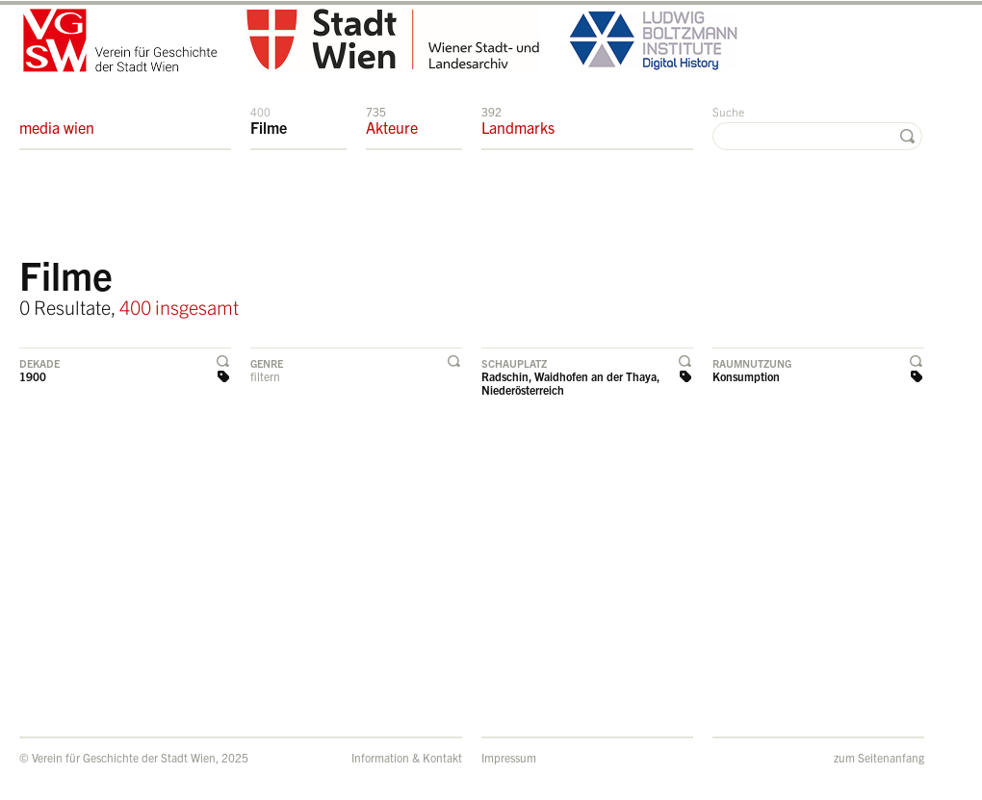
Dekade (39, 363)
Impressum (508, 757)
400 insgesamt (179, 307)
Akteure (392, 120)
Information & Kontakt (406, 757)
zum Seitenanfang (879, 757)
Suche (728, 111)
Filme (268, 120)
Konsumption (746, 376)
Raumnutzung (751, 363)
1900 (32, 376)
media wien (56, 120)
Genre (266, 363)
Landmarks (518, 120)
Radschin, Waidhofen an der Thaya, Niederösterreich (570, 383)
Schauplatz (514, 363)
